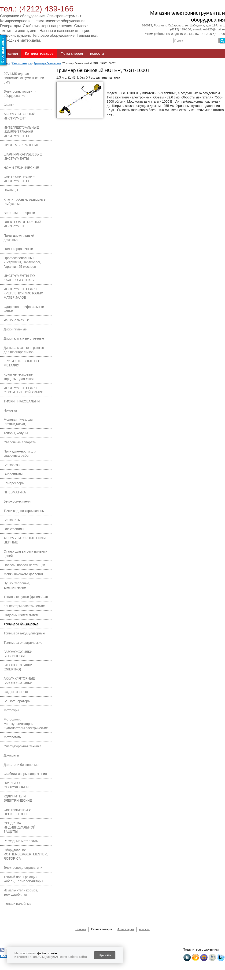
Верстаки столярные (19, 213)
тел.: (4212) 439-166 (37, 8)
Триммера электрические (23, 642)
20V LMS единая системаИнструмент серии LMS (24, 78)
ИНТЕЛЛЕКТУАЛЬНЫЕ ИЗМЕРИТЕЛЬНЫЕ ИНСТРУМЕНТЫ (21, 132)
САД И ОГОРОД (16, 692)
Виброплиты (13, 474)
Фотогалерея (72, 53)
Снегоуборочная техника (22, 746)
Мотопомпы (13, 737)
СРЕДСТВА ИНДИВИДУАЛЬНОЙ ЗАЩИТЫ (20, 827)
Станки (9, 105)
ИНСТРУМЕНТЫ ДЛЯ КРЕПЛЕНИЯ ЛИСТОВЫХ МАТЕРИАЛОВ (23, 293)
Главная (11, 53)
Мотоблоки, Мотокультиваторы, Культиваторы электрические (26, 723)
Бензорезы (12, 465)
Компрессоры (14, 483)
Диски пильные (15, 329)
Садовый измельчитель (22, 615)
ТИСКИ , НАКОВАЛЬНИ (22, 401)
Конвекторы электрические (24, 606)
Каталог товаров (39, 53)
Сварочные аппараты (20, 442)
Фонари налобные (18, 903)
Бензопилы (12, 520)
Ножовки (10, 410)
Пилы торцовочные (18, 249)
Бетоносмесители (17, 501)
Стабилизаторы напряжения (25, 774)
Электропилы (14, 529)
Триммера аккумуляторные (24, 633)
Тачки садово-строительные (25, 511)
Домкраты (11, 755)
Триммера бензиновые (21, 624)
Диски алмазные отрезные (24, 338)
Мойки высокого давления (24, 574)
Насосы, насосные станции (24, 565)
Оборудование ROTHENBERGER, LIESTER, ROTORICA (26, 854)
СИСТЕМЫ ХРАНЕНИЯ (21, 145)
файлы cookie (47, 953)
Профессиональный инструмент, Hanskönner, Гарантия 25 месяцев (22, 262)
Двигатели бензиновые (21, 765)
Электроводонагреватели (23, 867)
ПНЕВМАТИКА (15, 492)
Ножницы (11, 190)
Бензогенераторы (17, 701)
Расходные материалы (21, 841)
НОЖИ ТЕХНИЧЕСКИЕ (21, 168)
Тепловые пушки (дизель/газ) (26, 597)
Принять (105, 955)
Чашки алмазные (17, 320)
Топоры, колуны (16, 433)
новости (97, 53)
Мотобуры (11, 710)
